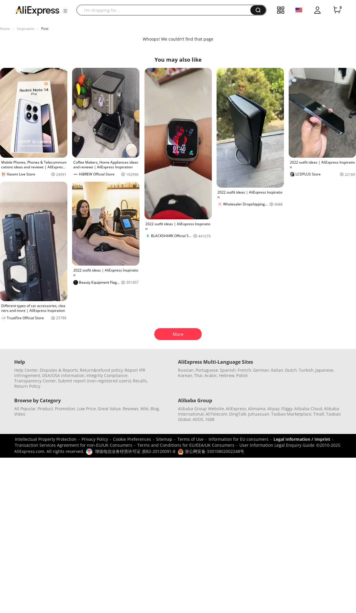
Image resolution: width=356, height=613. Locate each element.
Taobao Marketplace (291, 414)
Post (44, 28)
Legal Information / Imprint (302, 439)
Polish (242, 375)
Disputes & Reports (59, 370)
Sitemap (164, 439)
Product (45, 408)
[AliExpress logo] (37, 10)
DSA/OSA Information (63, 375)
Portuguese (207, 370)
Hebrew (226, 375)
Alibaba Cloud (308, 408)
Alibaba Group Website (201, 408)
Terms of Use (190, 439)
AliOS (198, 419)
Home (5, 28)
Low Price (86, 408)
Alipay (273, 408)
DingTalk (237, 414)
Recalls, (140, 381)
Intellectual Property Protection (46, 439)
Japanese (324, 370)
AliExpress (236, 408)
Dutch (291, 370)
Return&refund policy (101, 370)
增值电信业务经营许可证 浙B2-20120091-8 (135, 451)
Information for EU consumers (238, 439)
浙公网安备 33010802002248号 (211, 451)
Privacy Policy (95, 439)
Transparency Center (35, 381)
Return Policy (27, 386)
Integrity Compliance (107, 375)
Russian (186, 370)
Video (19, 414)
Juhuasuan (258, 414)
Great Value (109, 408)
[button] (65, 11)
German (261, 370)
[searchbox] (165, 10)
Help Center (26, 370)
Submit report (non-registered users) (94, 381)
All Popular (25, 408)
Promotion (65, 408)
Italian (277, 370)
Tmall (318, 414)
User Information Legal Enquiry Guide (276, 445)
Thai (198, 375)
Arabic (210, 375)
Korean (185, 375)
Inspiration (25, 28)
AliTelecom (216, 414)
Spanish (228, 370)
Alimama (257, 408)
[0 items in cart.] (337, 10)
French (244, 370)
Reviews (131, 408)
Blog (154, 408)
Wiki (144, 408)
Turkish (306, 370)
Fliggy (287, 408)
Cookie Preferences (132, 439)
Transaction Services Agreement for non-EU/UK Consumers (73, 445)
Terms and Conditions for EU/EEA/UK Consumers (185, 445)
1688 (209, 419)
